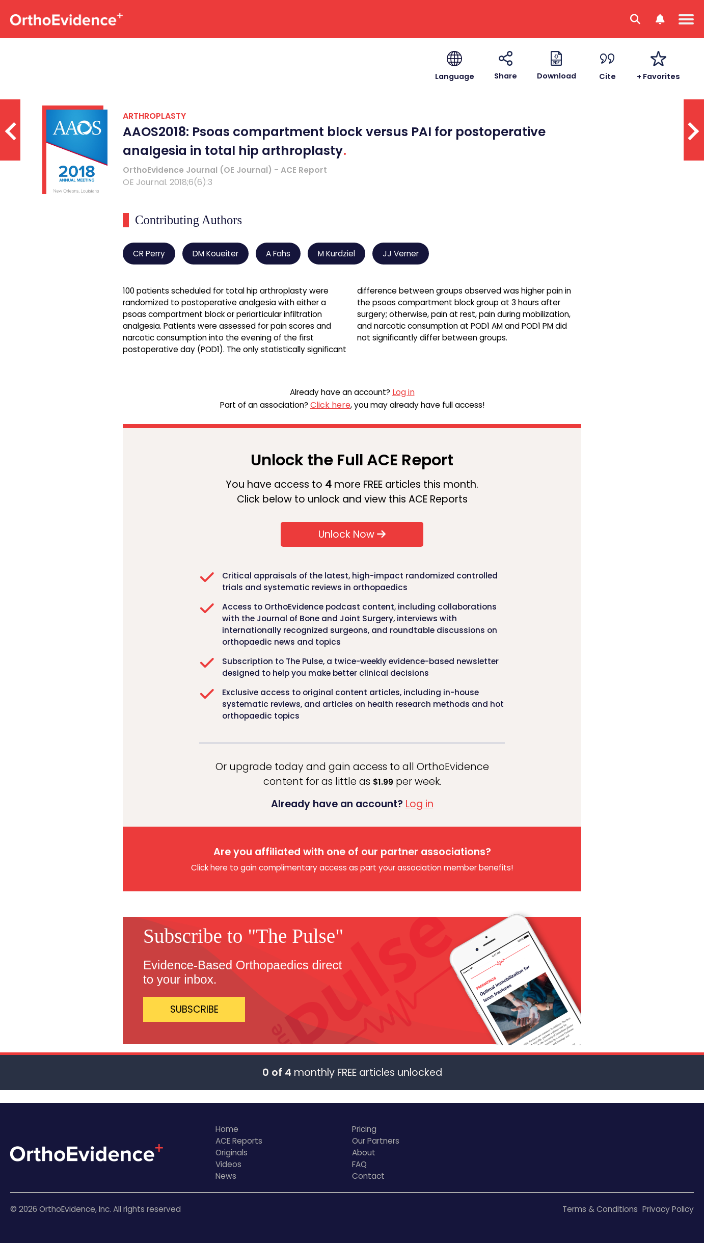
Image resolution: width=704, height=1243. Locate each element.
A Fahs (278, 253)
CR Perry (149, 253)
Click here (330, 405)
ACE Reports (238, 1140)
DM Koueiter (215, 253)
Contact (368, 1176)
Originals (231, 1152)
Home (226, 1129)
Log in (403, 392)
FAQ (359, 1164)
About (363, 1152)
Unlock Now (352, 534)
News (225, 1176)
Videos (228, 1164)
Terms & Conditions (600, 1209)
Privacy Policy (668, 1209)
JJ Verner (401, 253)
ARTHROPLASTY (154, 116)
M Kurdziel (336, 253)
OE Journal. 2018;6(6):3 (167, 182)
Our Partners (375, 1140)
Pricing (364, 1129)
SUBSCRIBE (194, 1009)
